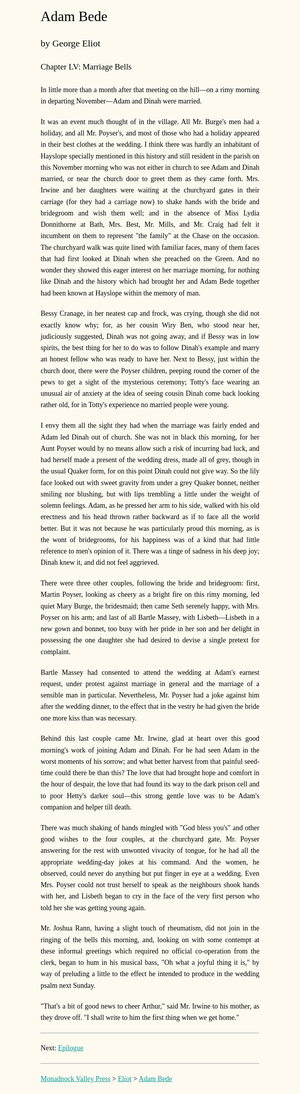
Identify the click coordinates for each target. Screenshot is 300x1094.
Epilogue (71, 1048)
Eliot (125, 1079)
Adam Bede (155, 1079)
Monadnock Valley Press (76, 1079)
